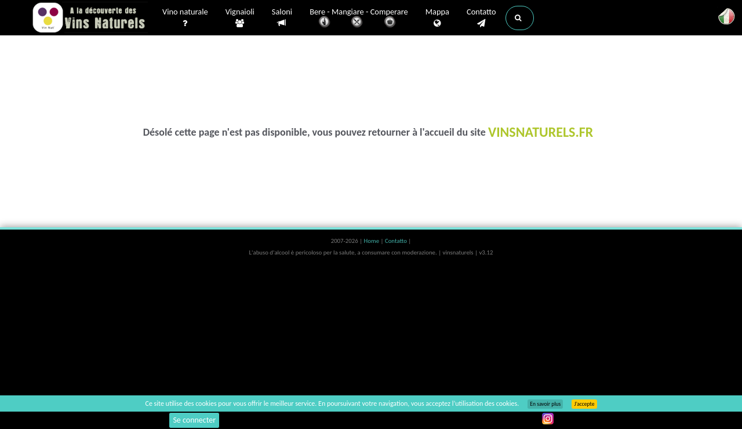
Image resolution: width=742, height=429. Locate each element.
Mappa (437, 18)
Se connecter (194, 420)
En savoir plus (545, 404)
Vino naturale (185, 18)
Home (372, 241)
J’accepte (584, 404)
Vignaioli (239, 18)
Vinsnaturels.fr (90, 18)
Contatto (481, 18)
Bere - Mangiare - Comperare (359, 19)
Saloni (282, 18)
